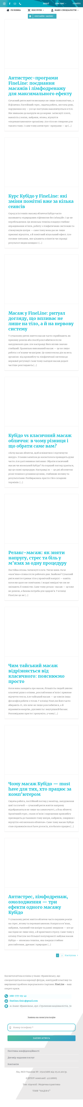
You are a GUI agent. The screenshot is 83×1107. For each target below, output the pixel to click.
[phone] (20, 4)
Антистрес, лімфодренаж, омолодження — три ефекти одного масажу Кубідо (38, 904)
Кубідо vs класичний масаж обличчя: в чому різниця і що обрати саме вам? (39, 441)
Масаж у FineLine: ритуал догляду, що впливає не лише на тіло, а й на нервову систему (41, 321)
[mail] (15, 4)
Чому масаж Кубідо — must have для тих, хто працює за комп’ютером (39, 789)
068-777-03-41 (18, 996)
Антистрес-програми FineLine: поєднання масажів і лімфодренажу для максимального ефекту (40, 85)
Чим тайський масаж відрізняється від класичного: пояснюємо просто (36, 673)
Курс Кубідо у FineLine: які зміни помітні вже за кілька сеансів (41, 201)
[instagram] (4, 4)
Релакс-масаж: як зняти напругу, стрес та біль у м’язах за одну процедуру (37, 558)
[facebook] (10, 4)
